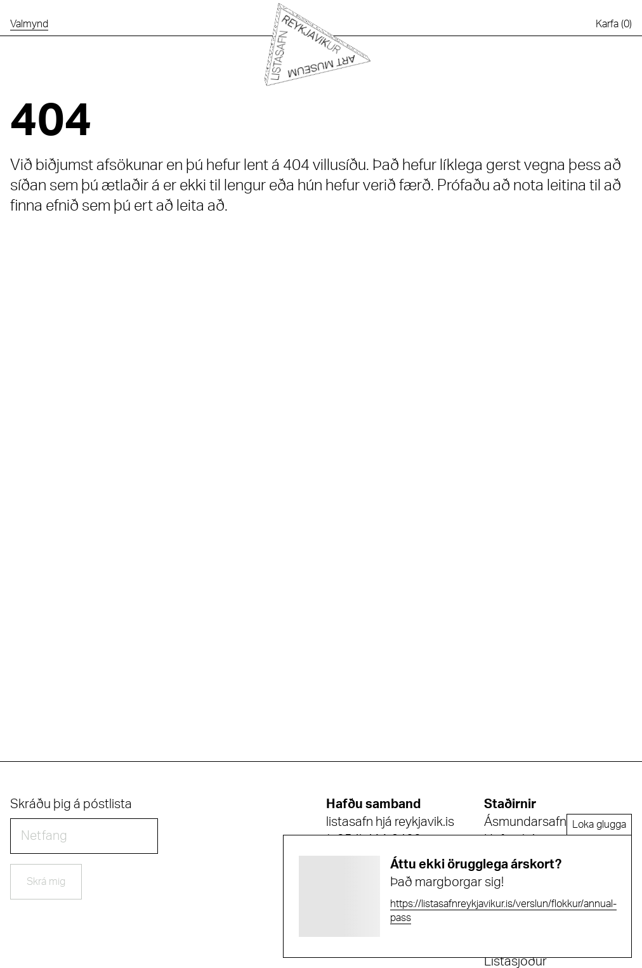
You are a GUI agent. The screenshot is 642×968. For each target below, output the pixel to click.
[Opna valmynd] (29, 24)
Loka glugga (599, 825)
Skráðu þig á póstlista (71, 804)
